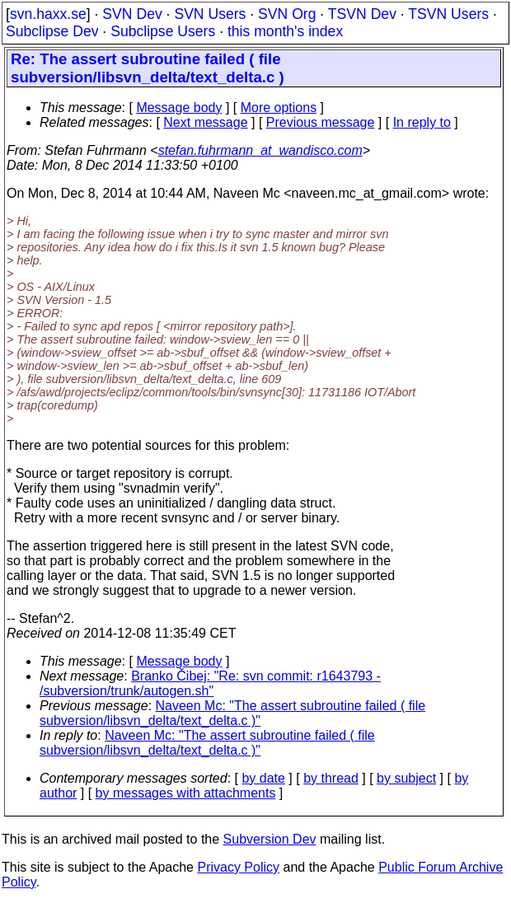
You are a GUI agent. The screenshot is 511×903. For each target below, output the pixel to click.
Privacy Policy (238, 867)
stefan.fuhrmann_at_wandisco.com (260, 150)
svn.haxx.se (48, 14)
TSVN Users (448, 14)
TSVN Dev (362, 14)
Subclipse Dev (52, 31)
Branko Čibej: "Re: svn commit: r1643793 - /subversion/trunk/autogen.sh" (210, 683)
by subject (406, 778)
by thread (331, 778)
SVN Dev (132, 14)
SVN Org (287, 14)
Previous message (320, 122)
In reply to (422, 122)
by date (262, 778)
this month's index (285, 31)
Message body (179, 108)
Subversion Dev (269, 839)
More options (279, 108)
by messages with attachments (186, 793)
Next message (205, 122)
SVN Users (210, 14)
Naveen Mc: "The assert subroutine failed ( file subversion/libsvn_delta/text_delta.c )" (232, 713)
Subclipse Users (162, 31)
